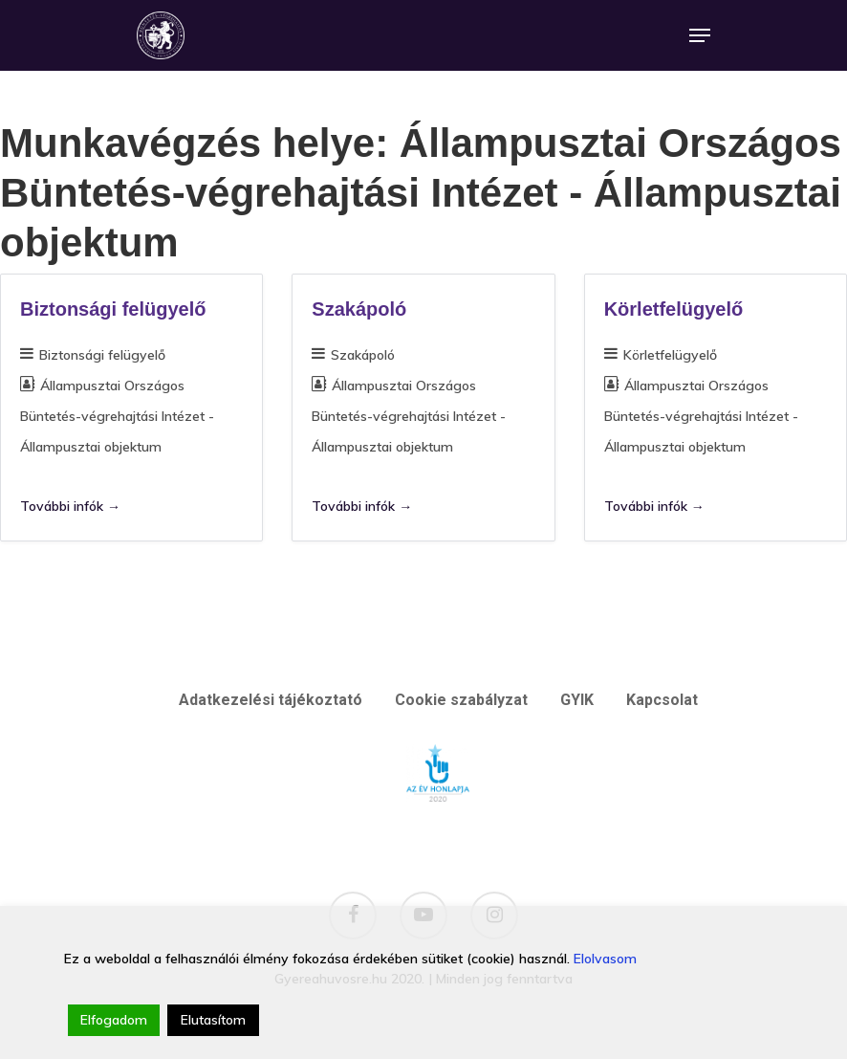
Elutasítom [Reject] (213, 1019)
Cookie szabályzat (461, 700)
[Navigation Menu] (699, 35)
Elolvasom (605, 958)
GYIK (577, 700)
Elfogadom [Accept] (113, 1019)
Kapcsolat (662, 700)
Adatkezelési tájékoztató (270, 700)
